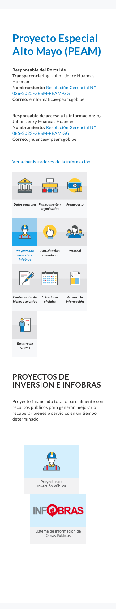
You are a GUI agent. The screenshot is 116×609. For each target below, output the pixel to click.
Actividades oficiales (49, 283)
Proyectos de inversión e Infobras (24, 239)
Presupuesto (74, 189)
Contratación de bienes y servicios (24, 283)
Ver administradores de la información (51, 161)
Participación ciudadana (49, 237)
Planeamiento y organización (49, 191)
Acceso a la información (74, 283)
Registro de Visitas (24, 330)
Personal (74, 235)
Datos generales (24, 189)
